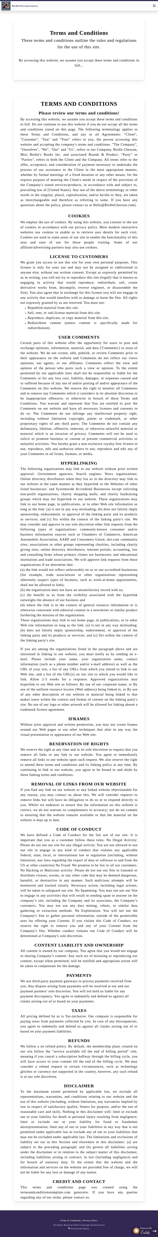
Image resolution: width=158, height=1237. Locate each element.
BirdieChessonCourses (25, 6)
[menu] (154, 6)
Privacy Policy (90, 1220)
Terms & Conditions (71, 1220)
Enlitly (86, 1228)
